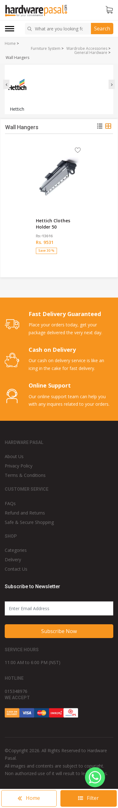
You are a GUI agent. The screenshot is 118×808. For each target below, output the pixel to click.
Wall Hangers (17, 58)
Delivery (13, 559)
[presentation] (6, 84)
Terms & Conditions (25, 475)
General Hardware (90, 53)
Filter (88, 798)
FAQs (10, 503)
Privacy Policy (18, 466)
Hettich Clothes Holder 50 (53, 224)
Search (102, 28)
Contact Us (16, 569)
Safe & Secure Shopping (29, 522)
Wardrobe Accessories (86, 48)
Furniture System (45, 48)
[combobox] (58, 28)
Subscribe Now (59, 631)
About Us (14, 456)
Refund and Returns (25, 513)
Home (10, 43)
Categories (16, 550)
